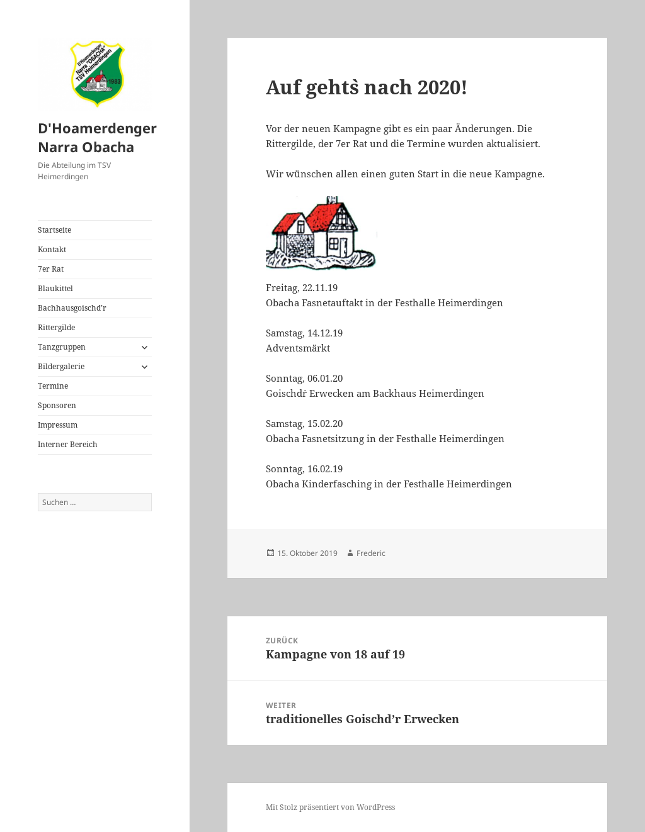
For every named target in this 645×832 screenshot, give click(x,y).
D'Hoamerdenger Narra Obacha (97, 137)
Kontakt (52, 249)
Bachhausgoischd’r (72, 307)
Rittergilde (56, 327)
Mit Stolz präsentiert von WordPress (330, 807)
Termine (53, 385)
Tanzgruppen (62, 346)
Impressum (57, 424)
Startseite (54, 230)
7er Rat (51, 268)
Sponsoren (57, 405)
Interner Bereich (68, 444)
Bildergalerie (61, 366)
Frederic (371, 553)
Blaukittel (55, 288)
